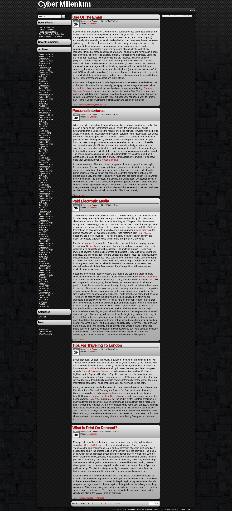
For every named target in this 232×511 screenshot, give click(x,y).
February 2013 (45, 266)
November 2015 (46, 194)
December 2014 (46, 216)
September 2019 (46, 99)
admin (86, 21)
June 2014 (43, 230)
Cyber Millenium (128, 509)
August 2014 (44, 225)
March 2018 (44, 131)
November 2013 (46, 245)
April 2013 (43, 261)
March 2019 (44, 108)
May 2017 (43, 153)
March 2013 (44, 263)
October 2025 (45, 59)
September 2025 (46, 61)
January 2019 (45, 113)
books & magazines (87, 498)
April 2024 (43, 81)
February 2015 (45, 212)
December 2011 (46, 293)
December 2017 (46, 137)
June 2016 (43, 178)
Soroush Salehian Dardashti (96, 371)
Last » (117, 503)
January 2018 (45, 135)
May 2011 (43, 302)
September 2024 (46, 72)
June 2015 (43, 205)
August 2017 (44, 146)
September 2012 (46, 275)
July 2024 (43, 77)
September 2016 (46, 171)
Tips (101, 105)
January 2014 (45, 241)
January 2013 (45, 268)
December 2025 (46, 54)
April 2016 (43, 182)
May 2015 (43, 207)
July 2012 (43, 279)
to (105, 105)
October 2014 (45, 221)
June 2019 (43, 104)
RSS (192, 10)
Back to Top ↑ (186, 509)
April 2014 (43, 234)
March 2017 (44, 158)
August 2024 (44, 74)
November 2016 (46, 167)
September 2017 (46, 144)
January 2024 (45, 83)
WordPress (151, 509)
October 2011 (45, 297)
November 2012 (46, 272)
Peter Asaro (144, 233)
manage (90, 105)
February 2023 (45, 90)
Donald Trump (93, 246)
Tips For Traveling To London (51, 34)
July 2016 (43, 176)
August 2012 (44, 277)
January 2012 (45, 290)
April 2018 (43, 128)
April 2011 (43, 304)
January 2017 (45, 162)
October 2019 (45, 97)
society (82, 339)
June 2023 (43, 88)
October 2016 (45, 169)
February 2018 (45, 133)
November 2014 (46, 218)
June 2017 (43, 151)
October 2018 (45, 117)
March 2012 (44, 286)
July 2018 (43, 122)
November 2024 (46, 70)
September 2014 (46, 223)
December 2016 (46, 164)
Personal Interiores (47, 30)
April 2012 (43, 284)
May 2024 (43, 79)
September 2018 (46, 119)
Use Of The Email (46, 27)
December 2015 (46, 191)
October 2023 (45, 86)
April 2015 (43, 209)
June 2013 (43, 257)
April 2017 (43, 155)
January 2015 (45, 214)
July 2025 (43, 65)
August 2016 (44, 173)
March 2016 (44, 185)
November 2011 (46, 295)
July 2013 (43, 254)
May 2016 (43, 180)
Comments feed (46, 332)
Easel (162, 509)
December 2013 (46, 243)
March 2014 (44, 236)
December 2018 (46, 115)
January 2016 (45, 189)
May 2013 (43, 259)
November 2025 (46, 56)
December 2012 (46, 270)
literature (100, 498)
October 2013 (45, 248)
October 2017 (45, 142)
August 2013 (44, 252)
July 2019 (43, 101)
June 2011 (43, 299)
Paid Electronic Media (48, 32)
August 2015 (44, 200)
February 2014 (45, 239)
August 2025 (44, 63)
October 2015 (45, 196)
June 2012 (43, 281)
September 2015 (46, 198)
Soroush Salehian (109, 159)
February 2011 (45, 306)
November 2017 (46, 140)
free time (82, 105)
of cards (82, 195)
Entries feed (44, 329)
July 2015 (43, 203)
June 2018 (43, 124)
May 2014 (43, 232)
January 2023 (45, 92)
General (42, 317)
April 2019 (43, 106)
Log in (41, 327)
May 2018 (43, 126)
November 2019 (46, 95)
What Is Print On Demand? (50, 36)
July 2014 (43, 227)
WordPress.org (45, 334)
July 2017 (43, 149)
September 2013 (46, 250)
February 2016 (45, 187)
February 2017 (45, 160)
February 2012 (45, 288)
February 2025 (45, 68)
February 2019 (45, 110)
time (97, 105)
